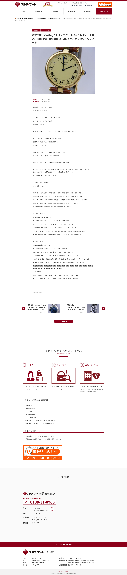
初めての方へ (39, 11)
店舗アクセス (104, 11)
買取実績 (55, 11)
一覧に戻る (63, 321)
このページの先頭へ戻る (63, 544)
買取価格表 (71, 11)
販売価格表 (87, 11)
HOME (23, 11)
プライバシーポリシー (63, 571)
